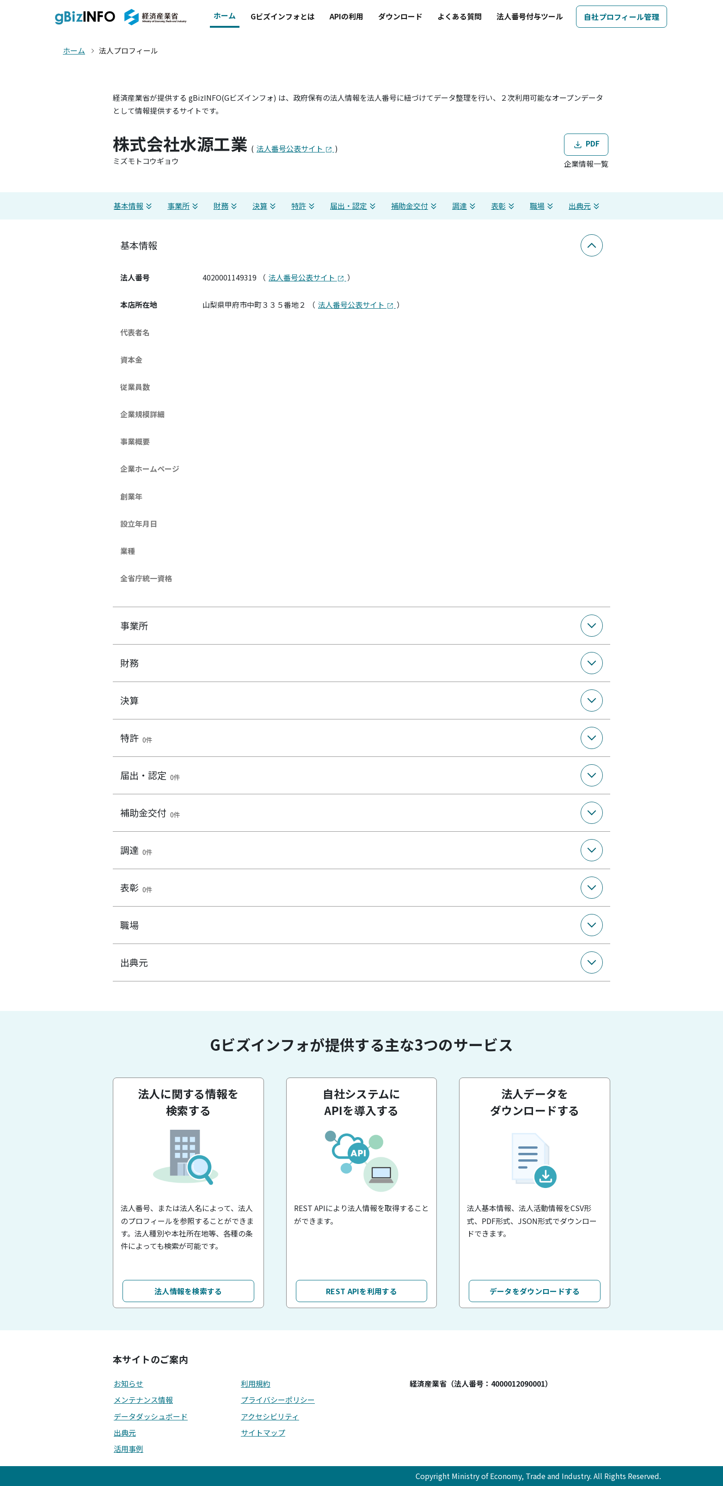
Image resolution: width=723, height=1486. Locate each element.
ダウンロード (400, 16)
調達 (465, 206)
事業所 (184, 206)
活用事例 (128, 1448)
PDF (586, 144)
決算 (265, 206)
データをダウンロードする (535, 1291)
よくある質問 (459, 16)
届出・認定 (354, 206)
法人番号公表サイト (295, 148)
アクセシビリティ (270, 1416)
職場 (543, 206)
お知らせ (128, 1383)
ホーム (225, 15)
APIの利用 (346, 16)
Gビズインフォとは (283, 16)
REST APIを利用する (361, 1291)
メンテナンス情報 (143, 1399)
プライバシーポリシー (278, 1399)
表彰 (504, 206)
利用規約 (255, 1383)
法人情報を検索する (188, 1291)
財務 (226, 206)
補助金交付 (415, 206)
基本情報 (134, 206)
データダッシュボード (151, 1416)
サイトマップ (263, 1432)
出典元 (585, 206)
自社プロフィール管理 (621, 16)
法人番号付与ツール (529, 16)
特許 (304, 206)
